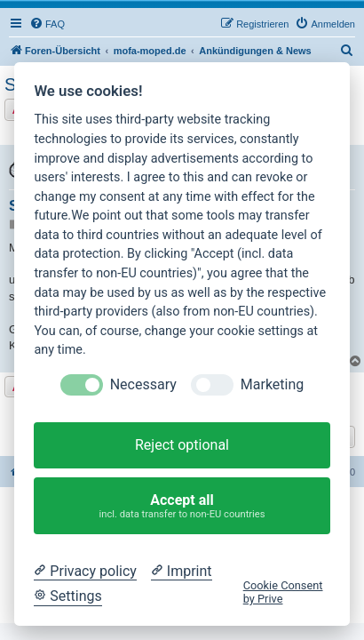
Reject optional (182, 444)
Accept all (182, 506)
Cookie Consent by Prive (283, 592)
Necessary (143, 384)
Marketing (272, 384)
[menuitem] (47, 24)
